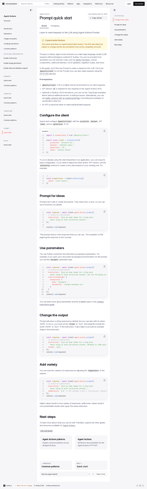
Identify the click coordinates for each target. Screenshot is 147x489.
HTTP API (44, 74)
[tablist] (71, 131)
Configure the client (121, 20)
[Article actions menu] (105, 18)
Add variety (118, 40)
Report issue (101, 474)
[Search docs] (35, 4)
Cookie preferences (53, 485)
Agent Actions (69, 425)
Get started (139, 4)
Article (44, 26)
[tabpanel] (73, 145)
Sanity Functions (83, 60)
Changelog (55, 26)
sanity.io (7, 486)
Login (129, 4)
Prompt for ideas (120, 25)
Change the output (121, 35)
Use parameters (120, 30)
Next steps (118, 45)
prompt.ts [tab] (45, 131)
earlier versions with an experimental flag (63, 98)
